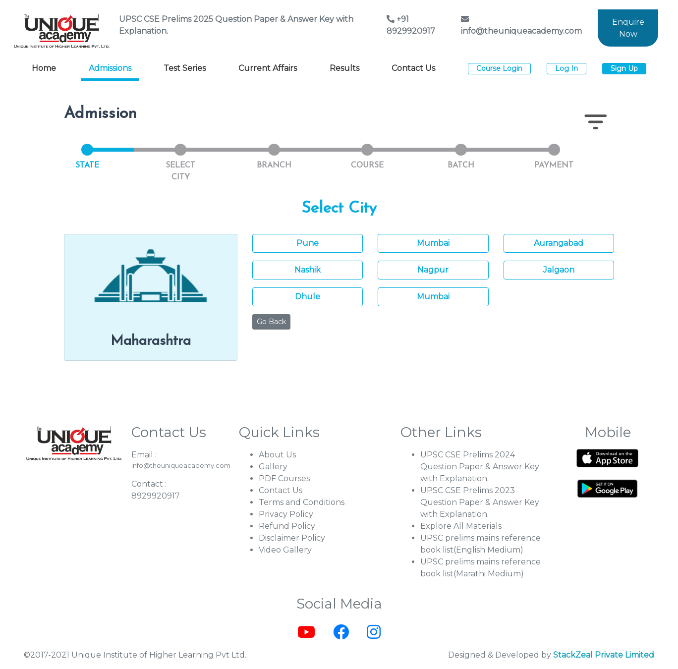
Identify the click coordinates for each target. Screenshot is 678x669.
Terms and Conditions (301, 502)
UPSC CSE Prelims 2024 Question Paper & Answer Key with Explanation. (479, 466)
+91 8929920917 (411, 25)
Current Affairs (267, 68)
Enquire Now (628, 28)
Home (44, 68)
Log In (566, 68)
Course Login (499, 68)
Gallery (273, 466)
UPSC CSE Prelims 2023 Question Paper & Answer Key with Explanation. (479, 502)
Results (344, 68)
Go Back (271, 321)
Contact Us (413, 68)
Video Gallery (285, 550)
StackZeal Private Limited (603, 655)
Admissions (110, 68)
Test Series (185, 68)
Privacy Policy (286, 514)
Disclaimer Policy (292, 538)
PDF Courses (284, 478)
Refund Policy (287, 526)
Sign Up (624, 68)
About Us (277, 454)
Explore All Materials (461, 526)
